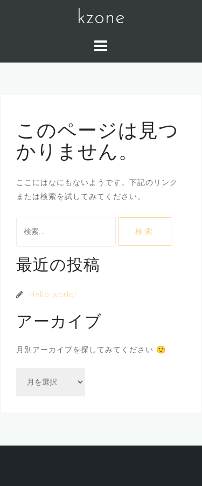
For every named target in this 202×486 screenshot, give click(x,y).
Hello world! (52, 294)
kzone (101, 18)
